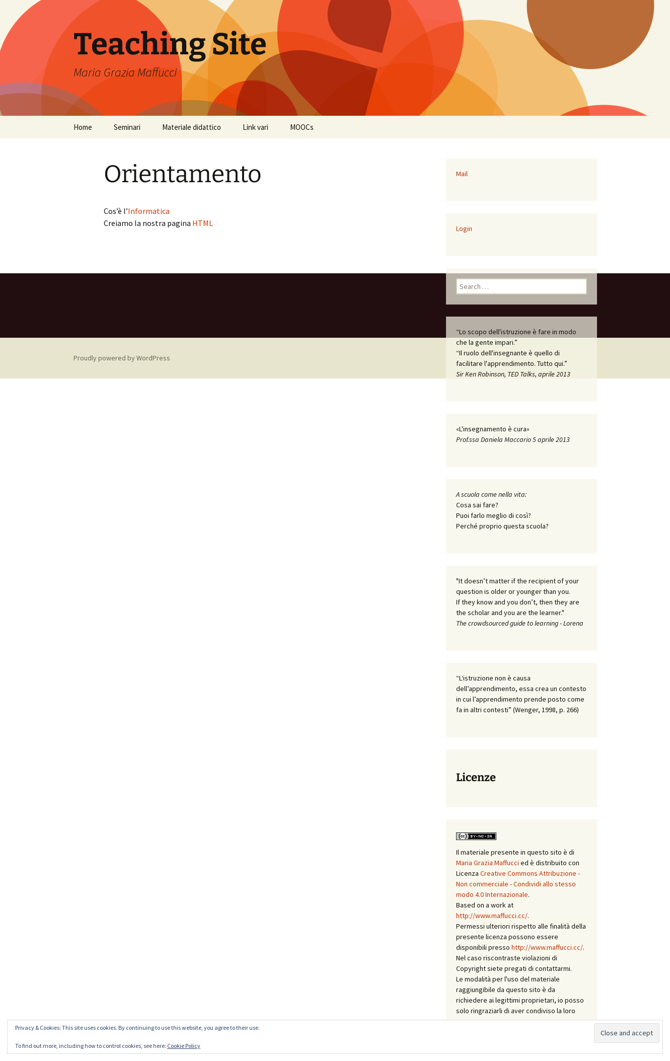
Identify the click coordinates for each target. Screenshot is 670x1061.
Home (82, 127)
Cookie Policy (183, 1045)
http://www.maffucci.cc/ (492, 915)
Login (464, 228)
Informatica (149, 211)
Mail (462, 173)
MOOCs (302, 127)
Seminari (127, 127)
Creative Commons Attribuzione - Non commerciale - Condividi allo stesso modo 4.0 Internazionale (518, 884)
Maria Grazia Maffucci (487, 862)
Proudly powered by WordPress (121, 357)
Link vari (255, 127)
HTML (202, 223)
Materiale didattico (191, 127)
